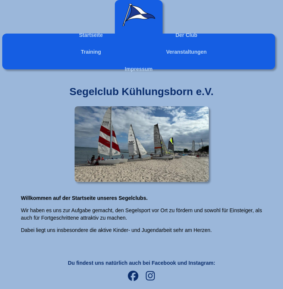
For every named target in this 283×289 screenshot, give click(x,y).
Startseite (91, 35)
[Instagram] (150, 276)
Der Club (186, 35)
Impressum (139, 69)
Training (91, 52)
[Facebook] (133, 276)
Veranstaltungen (186, 52)
